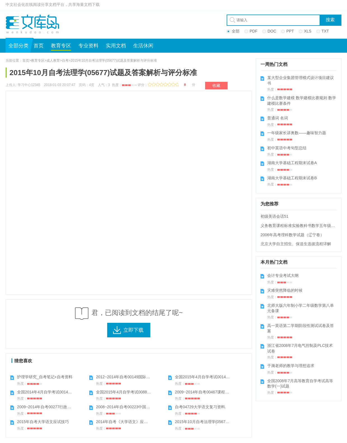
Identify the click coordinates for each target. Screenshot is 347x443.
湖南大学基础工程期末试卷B (292, 178)
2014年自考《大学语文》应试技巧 (126, 421)
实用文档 (116, 45)
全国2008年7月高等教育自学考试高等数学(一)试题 (300, 384)
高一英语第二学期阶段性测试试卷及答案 (300, 328)
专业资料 (88, 45)
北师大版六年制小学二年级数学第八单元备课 (300, 308)
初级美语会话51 (275, 216)
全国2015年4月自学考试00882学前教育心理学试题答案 (144, 392)
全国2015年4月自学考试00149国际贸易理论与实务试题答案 (227, 377)
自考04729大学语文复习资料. (200, 407)
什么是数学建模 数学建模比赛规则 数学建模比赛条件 (301, 101)
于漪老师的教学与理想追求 (290, 365)
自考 (65, 60)
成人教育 (53, 60)
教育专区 (61, 45)
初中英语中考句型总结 (286, 148)
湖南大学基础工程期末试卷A (292, 163)
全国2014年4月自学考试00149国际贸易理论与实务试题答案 (69, 392)
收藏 (216, 85)
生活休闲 (143, 45)
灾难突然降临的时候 (285, 290)
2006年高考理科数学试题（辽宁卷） (292, 235)
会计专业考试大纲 (283, 275)
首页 (39, 45)
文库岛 (34, 24)
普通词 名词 (277, 118)
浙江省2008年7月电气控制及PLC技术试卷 (300, 348)
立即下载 (133, 330)
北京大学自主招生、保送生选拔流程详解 (296, 244)
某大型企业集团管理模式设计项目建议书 (300, 80)
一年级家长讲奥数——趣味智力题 (296, 133)
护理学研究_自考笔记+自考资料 (44, 377)
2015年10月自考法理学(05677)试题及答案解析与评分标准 (225, 421)
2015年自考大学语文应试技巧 (43, 421)
